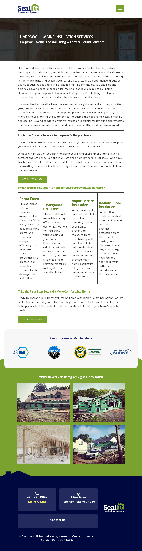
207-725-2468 (37, 503)
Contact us (57, 520)
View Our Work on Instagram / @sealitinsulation (71, 377)
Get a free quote (32, 179)
